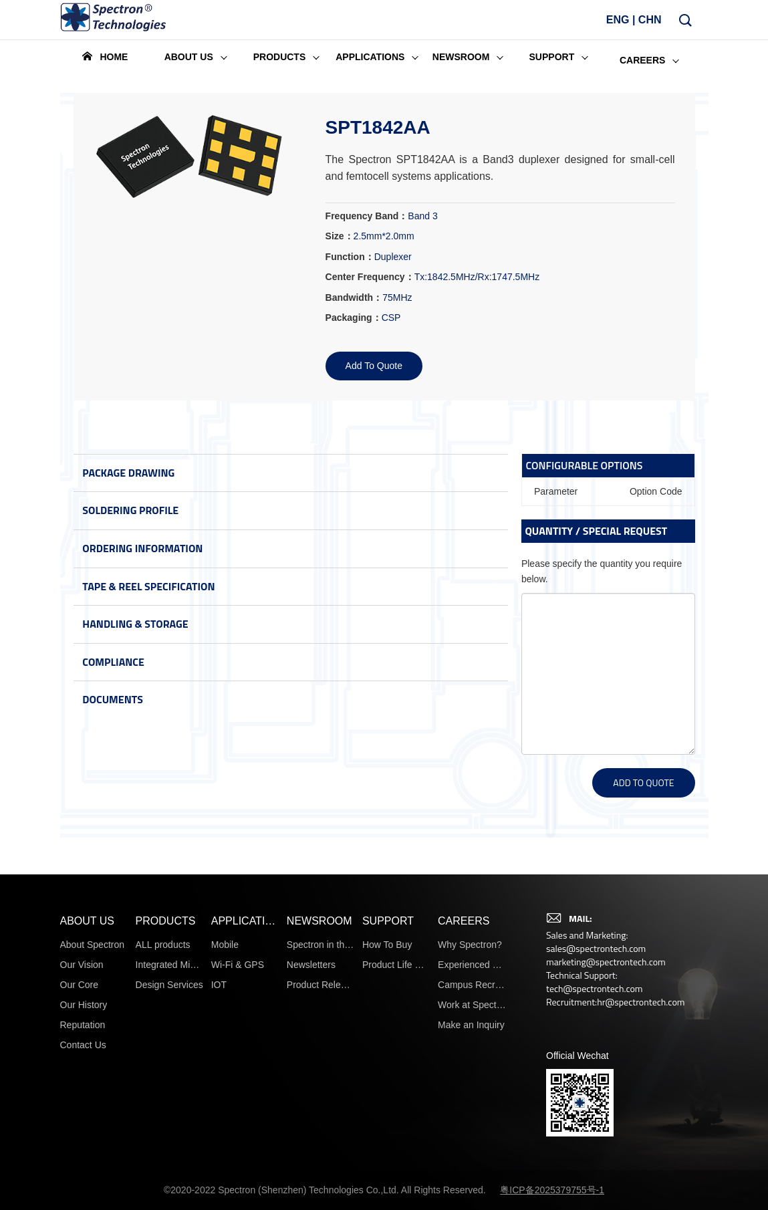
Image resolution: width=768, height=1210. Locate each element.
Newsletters (311, 1150)
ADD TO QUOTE (643, 782)
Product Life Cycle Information (396, 1150)
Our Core (79, 1170)
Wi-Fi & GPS (237, 1150)
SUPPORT (388, 1106)
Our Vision (82, 1150)
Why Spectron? (470, 1130)
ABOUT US (87, 1106)
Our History (84, 1190)
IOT (219, 1170)
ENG (618, 25)
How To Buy (387, 1130)
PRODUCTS (166, 1106)
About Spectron (92, 1130)
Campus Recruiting (472, 1170)
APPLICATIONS (245, 1106)
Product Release (321, 1170)
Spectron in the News (321, 1130)
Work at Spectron (472, 1190)
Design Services (169, 1170)
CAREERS (463, 1106)
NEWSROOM (319, 1106)
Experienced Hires (472, 1150)
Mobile (225, 1130)
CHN (650, 25)
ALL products (163, 1130)
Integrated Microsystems (170, 1150)
